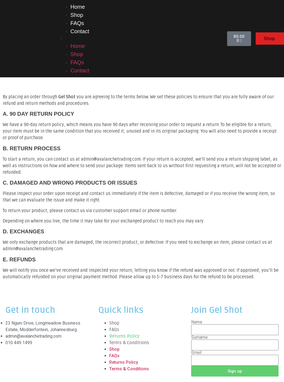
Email (196, 352)
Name (196, 322)
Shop (77, 15)
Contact (80, 31)
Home (78, 7)
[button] (141, 38)
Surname (199, 337)
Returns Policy (124, 336)
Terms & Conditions (129, 343)
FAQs (77, 23)
